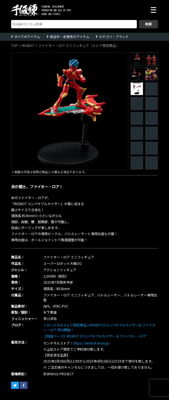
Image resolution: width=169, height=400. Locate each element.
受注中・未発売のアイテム (69, 36)
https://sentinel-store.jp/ (91, 343)
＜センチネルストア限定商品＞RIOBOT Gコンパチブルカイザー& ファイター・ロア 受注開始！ (99, 327)
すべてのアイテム (27, 36)
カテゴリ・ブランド (114, 36)
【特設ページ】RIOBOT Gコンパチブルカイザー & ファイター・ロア (94, 336)
